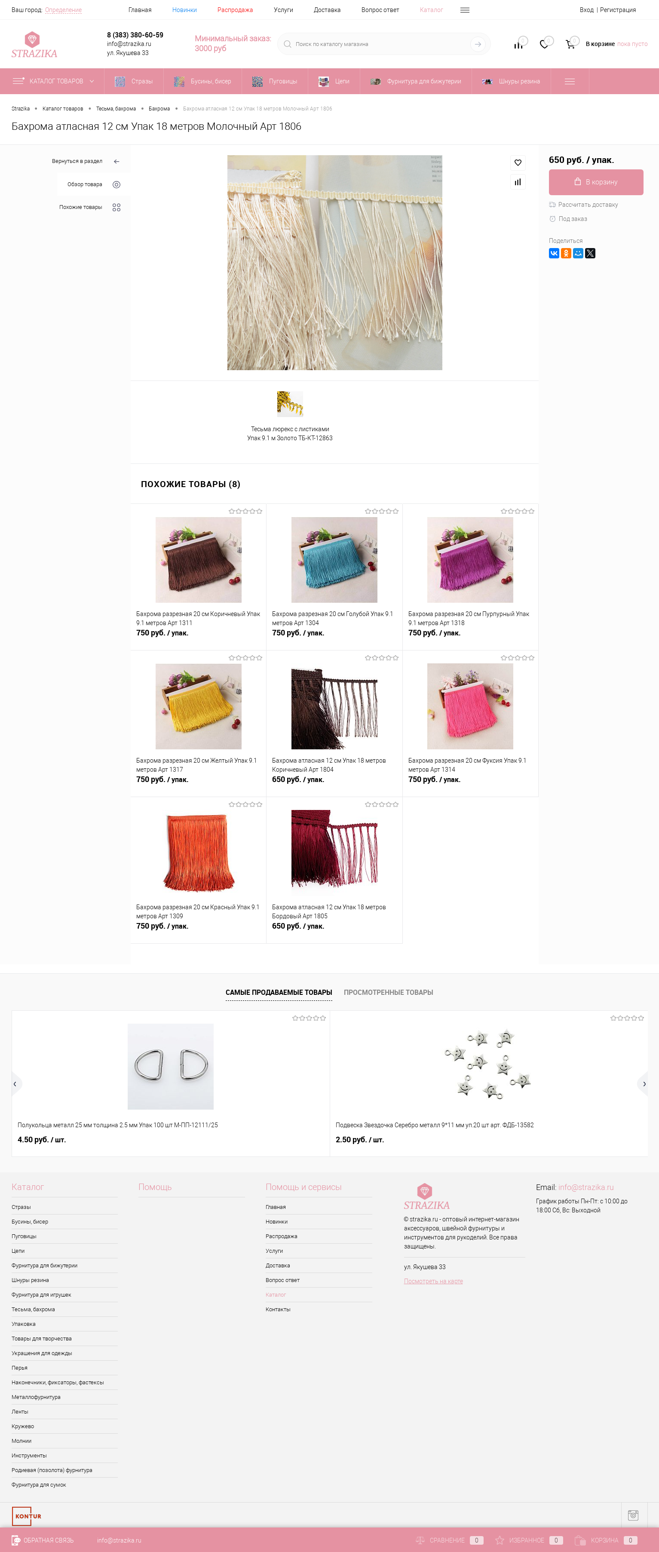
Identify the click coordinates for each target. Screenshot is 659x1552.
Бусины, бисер (30, 1221)
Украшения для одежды (42, 1353)
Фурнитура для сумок (39, 1484)
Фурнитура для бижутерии (44, 1265)
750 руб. (198, 637)
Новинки (184, 9)
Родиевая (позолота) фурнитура (52, 1470)
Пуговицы (24, 1236)
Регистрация (618, 9)
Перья (20, 1368)
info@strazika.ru (586, 1187)
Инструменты (29, 1455)
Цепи (18, 1251)
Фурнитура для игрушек (41, 1294)
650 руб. (334, 784)
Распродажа (235, 9)
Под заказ (568, 218)
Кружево (23, 1426)
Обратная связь (43, 1540)
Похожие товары (89, 207)
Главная (140, 9)
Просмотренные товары (388, 992)
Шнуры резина (30, 1280)
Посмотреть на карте (433, 1281)
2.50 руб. (168, 1139)
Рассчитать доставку (583, 204)
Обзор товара (93, 185)
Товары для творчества (42, 1338)
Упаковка (24, 1324)
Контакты (278, 1309)
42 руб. (420, 1139)
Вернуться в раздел (86, 162)
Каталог (431, 9)
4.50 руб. (42, 1139)
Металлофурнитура (36, 1397)
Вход (587, 9)
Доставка (327, 9)
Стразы (21, 1207)
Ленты (20, 1411)
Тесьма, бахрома (33, 1309)
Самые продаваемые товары (279, 992)
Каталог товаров (55, 81)
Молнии (21, 1441)
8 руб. (291, 1139)
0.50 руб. (550, 1139)
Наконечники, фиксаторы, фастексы (58, 1382)
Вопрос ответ (380, 9)
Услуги (283, 9)
